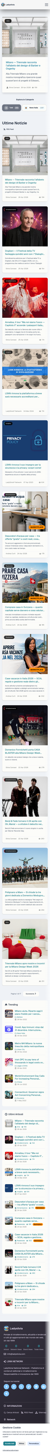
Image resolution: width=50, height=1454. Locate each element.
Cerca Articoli (11, 1412)
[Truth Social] (6, 1393)
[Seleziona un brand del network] (25, 1425)
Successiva (31, 994)
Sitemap (40, 1412)
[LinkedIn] (36, 1386)
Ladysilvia (13, 1328)
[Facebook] (6, 1386)
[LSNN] (43, 1386)
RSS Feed (9, 129)
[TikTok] (28, 1386)
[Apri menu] (46, 4)
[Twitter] (21, 1386)
